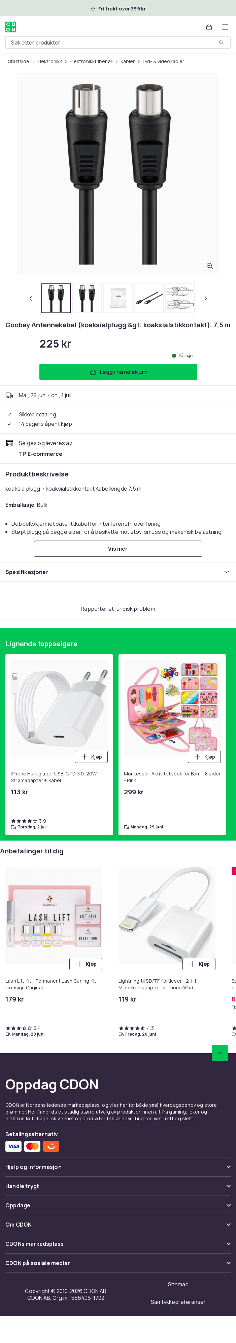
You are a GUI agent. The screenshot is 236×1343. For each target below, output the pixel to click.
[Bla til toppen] (220, 1053)
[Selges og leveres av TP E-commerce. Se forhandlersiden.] (41, 454)
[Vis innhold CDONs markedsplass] (118, 1247)
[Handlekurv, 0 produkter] (209, 27)
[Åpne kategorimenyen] (225, 27)
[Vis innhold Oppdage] (118, 1208)
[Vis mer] (118, 549)
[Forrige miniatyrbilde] (31, 298)
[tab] (56, 298)
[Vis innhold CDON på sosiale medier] (118, 1266)
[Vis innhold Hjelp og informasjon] (118, 1170)
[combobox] (118, 42)
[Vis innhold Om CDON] (118, 1227)
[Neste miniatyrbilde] (206, 298)
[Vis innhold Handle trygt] (118, 1189)
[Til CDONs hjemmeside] (10, 27)
